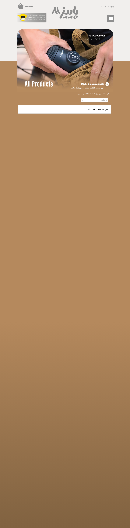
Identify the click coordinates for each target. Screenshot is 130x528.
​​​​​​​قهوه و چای (66, 447)
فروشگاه (99, 441)
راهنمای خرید (98, 444)
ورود (112, 6)
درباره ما (84, 444)
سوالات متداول (98, 447)
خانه (101, 438)
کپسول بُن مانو (67, 444)
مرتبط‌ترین (103, 100)
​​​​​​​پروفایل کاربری (83, 447)
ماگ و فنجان (66, 441)
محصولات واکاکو (67, 438)
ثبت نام (104, 6)
